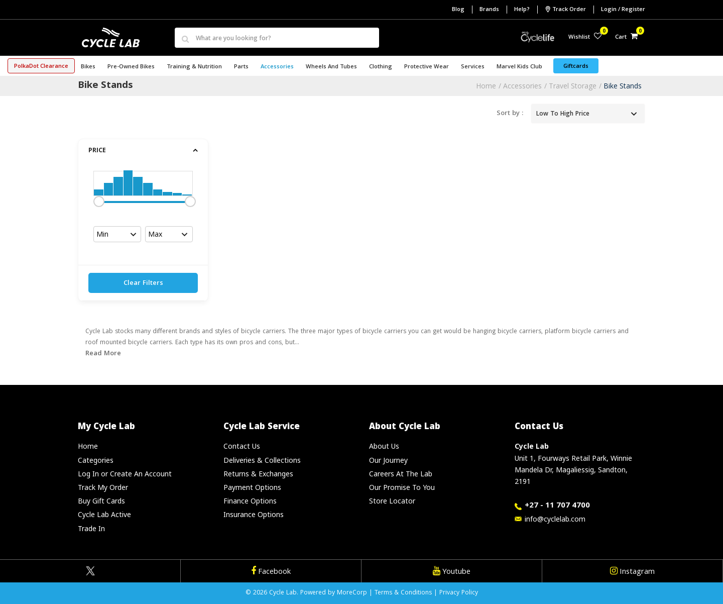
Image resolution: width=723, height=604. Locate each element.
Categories (95, 460)
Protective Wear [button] (426, 67)
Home (486, 85)
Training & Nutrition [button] (194, 67)
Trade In (91, 528)
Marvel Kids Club (519, 67)
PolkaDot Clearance (41, 66)
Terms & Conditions (403, 593)
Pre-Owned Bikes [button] (131, 67)
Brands (489, 10)
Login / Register (623, 10)
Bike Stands (623, 85)
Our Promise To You (402, 487)
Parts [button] (241, 67)
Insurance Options (253, 514)
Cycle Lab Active (104, 514)
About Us (384, 446)
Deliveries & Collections (262, 460)
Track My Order (103, 487)
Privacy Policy (458, 593)
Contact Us (241, 446)
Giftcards (575, 66)
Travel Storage (572, 85)
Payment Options (252, 487)
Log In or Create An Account (125, 473)
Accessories (522, 85)
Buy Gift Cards (101, 501)
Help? (522, 10)
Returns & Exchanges (258, 473)
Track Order (565, 9)
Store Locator (392, 501)
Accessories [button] (277, 67)
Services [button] (473, 67)
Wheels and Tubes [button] (331, 67)
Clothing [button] (380, 67)
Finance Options (250, 501)
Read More (103, 353)
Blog (458, 10)
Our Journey (388, 460)
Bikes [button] (88, 67)
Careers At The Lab (400, 473)
